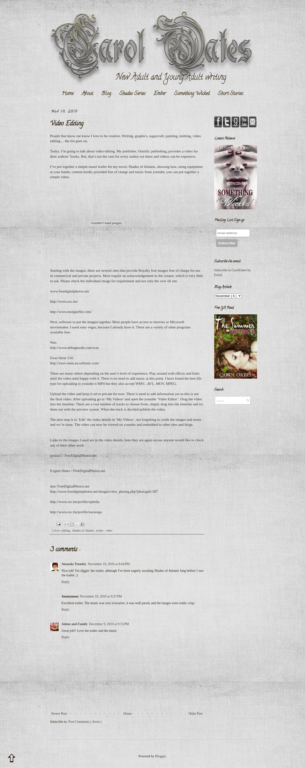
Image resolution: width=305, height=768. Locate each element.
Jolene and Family (74, 624)
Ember (160, 94)
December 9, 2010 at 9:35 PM (109, 624)
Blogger (160, 756)
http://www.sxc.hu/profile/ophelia (75, 502)
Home (67, 94)
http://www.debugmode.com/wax (74, 348)
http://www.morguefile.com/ (71, 312)
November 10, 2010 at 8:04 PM (109, 564)
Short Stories (230, 94)
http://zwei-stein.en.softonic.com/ (74, 363)
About (87, 94)
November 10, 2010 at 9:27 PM (101, 596)
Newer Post (59, 713)
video (109, 530)
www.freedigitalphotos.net (69, 291)
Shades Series (132, 94)
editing (66, 530)
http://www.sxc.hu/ (64, 301)
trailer (100, 530)
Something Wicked (191, 94)
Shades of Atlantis (83, 530)
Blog (106, 94)
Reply (65, 582)
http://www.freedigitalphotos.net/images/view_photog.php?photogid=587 (104, 491)
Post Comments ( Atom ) (85, 721)
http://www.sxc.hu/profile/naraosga (76, 512)
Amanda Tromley (73, 564)
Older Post (195, 713)
